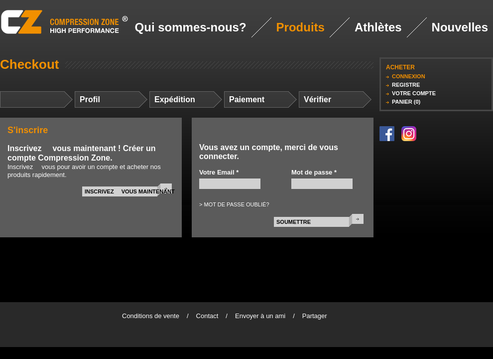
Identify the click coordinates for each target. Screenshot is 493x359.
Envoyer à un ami (260, 316)
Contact (207, 316)
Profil (90, 99)
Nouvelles (460, 27)
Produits (300, 27)
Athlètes (378, 27)
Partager (314, 316)
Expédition (174, 99)
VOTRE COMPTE (414, 93)
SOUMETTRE (293, 222)
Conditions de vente (150, 316)
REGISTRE (406, 85)
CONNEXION (408, 76)
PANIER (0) (406, 102)
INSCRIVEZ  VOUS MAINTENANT (130, 191)
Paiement (246, 99)
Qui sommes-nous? (190, 27)
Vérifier (317, 99)
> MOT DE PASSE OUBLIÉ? (234, 204)
